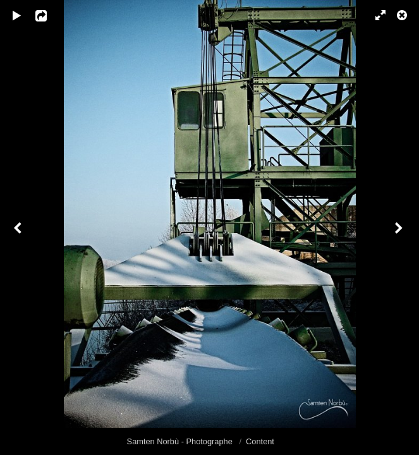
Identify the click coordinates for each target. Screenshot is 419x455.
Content (260, 441)
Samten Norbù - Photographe (181, 441)
